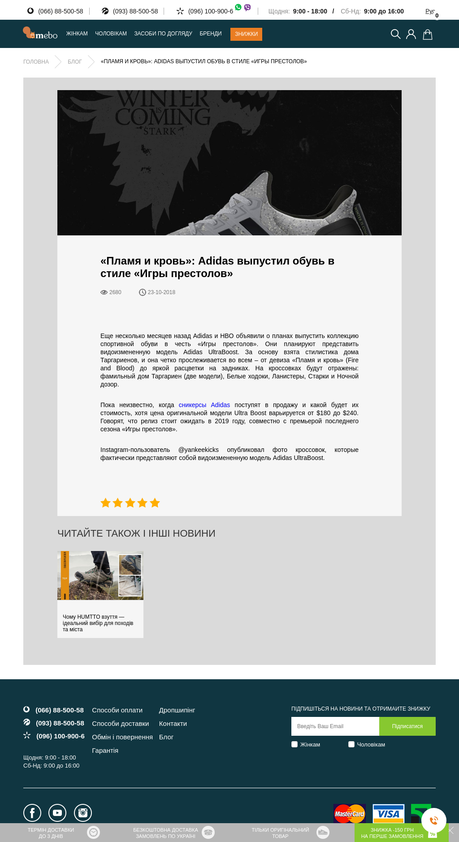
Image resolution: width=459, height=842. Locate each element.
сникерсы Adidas (204, 404)
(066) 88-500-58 (60, 11)
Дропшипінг (177, 710)
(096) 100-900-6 (220, 11)
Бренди (210, 34)
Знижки (246, 34)
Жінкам (310, 744)
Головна (36, 62)
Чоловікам (371, 744)
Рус (430, 11)
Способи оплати (117, 710)
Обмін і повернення (122, 736)
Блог (75, 62)
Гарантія (105, 750)
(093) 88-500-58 (135, 11)
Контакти (173, 723)
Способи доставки (120, 723)
